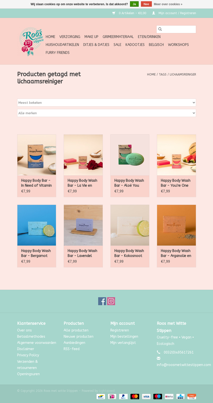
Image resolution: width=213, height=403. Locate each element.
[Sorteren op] (106, 103)
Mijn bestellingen (124, 336)
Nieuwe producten (78, 336)
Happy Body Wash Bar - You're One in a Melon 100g (175, 183)
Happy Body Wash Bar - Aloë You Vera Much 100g (129, 183)
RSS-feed (72, 349)
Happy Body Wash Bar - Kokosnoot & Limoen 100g (129, 253)
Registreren (119, 330)
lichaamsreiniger (183, 74)
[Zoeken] (176, 29)
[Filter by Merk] (106, 113)
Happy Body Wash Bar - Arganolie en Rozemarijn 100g (176, 253)
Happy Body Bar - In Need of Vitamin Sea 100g (36, 183)
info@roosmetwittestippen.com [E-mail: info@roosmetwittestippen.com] (184, 365)
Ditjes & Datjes (96, 45)
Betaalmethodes (31, 336)
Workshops (178, 45)
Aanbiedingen (74, 343)
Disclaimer (25, 349)
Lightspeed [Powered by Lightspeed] (107, 391)
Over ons (24, 330)
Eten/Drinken (149, 37)
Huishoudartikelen (62, 45)
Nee (146, 4)
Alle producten (76, 330)
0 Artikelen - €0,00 (129, 13)
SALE (117, 45)
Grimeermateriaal (118, 37)
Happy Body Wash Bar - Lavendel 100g (82, 253)
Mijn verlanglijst (123, 343)
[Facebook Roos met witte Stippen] (102, 301)
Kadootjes (135, 45)
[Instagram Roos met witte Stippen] (111, 301)
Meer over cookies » (168, 4)
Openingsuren (28, 374)
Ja (134, 4)
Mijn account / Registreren (174, 13)
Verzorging (69, 37)
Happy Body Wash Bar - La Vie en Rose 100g (82, 183)
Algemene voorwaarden (36, 343)
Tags (163, 74)
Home (50, 37)
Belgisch (156, 45)
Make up (91, 37)
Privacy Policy (28, 355)
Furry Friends (58, 53)
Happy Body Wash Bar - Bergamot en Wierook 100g (36, 253)
